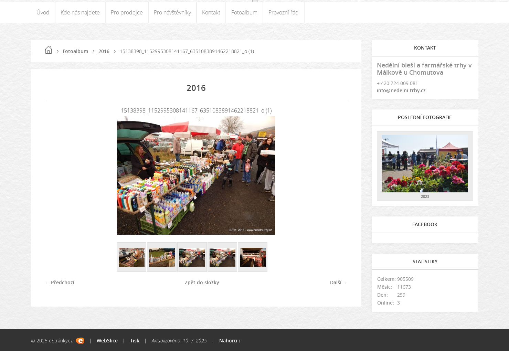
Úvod (43, 12)
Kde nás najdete (80, 12)
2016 (103, 51)
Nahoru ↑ (230, 340)
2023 (425, 196)
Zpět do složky (202, 282)
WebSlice (107, 340)
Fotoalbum (244, 12)
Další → (339, 282)
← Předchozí (59, 282)
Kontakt (211, 12)
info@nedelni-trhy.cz (401, 90)
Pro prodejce (127, 12)
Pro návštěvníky (172, 12)
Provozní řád (283, 12)
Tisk (134, 340)
